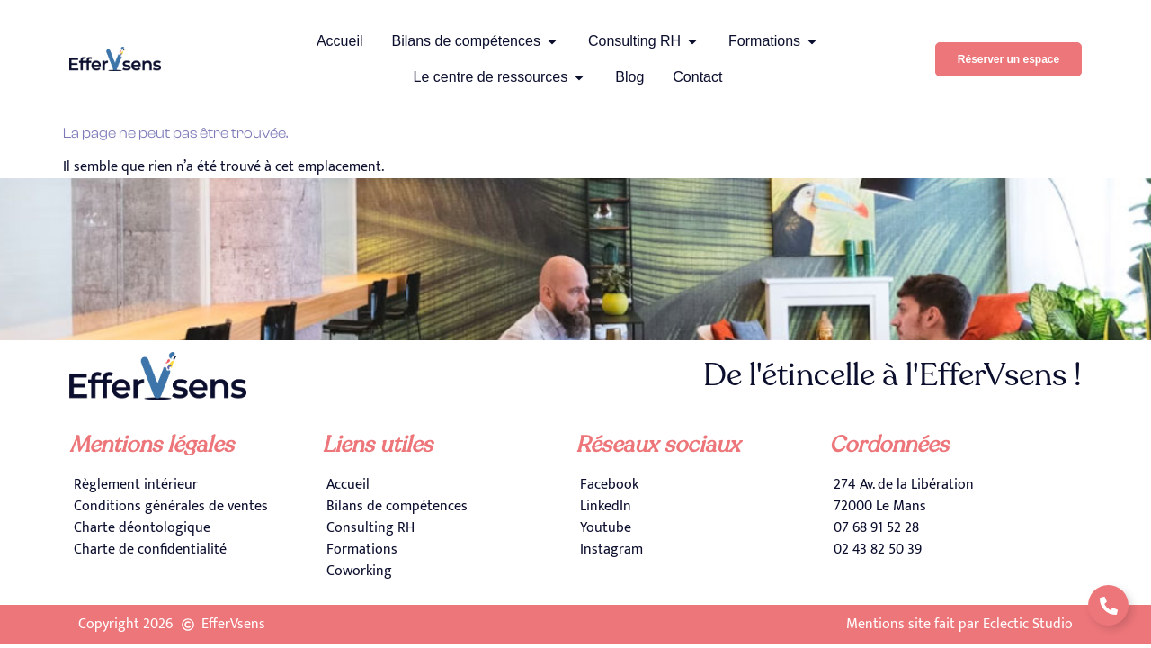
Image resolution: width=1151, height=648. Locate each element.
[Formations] (449, 550)
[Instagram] (702, 550)
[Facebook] (702, 485)
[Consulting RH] (449, 528)
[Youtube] (702, 528)
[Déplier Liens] (1108, 605)
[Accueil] (449, 485)
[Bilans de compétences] (449, 507)
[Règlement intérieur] (196, 485)
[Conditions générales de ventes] (196, 507)
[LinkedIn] (702, 507)
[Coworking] (449, 571)
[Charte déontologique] (196, 528)
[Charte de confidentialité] (196, 550)
